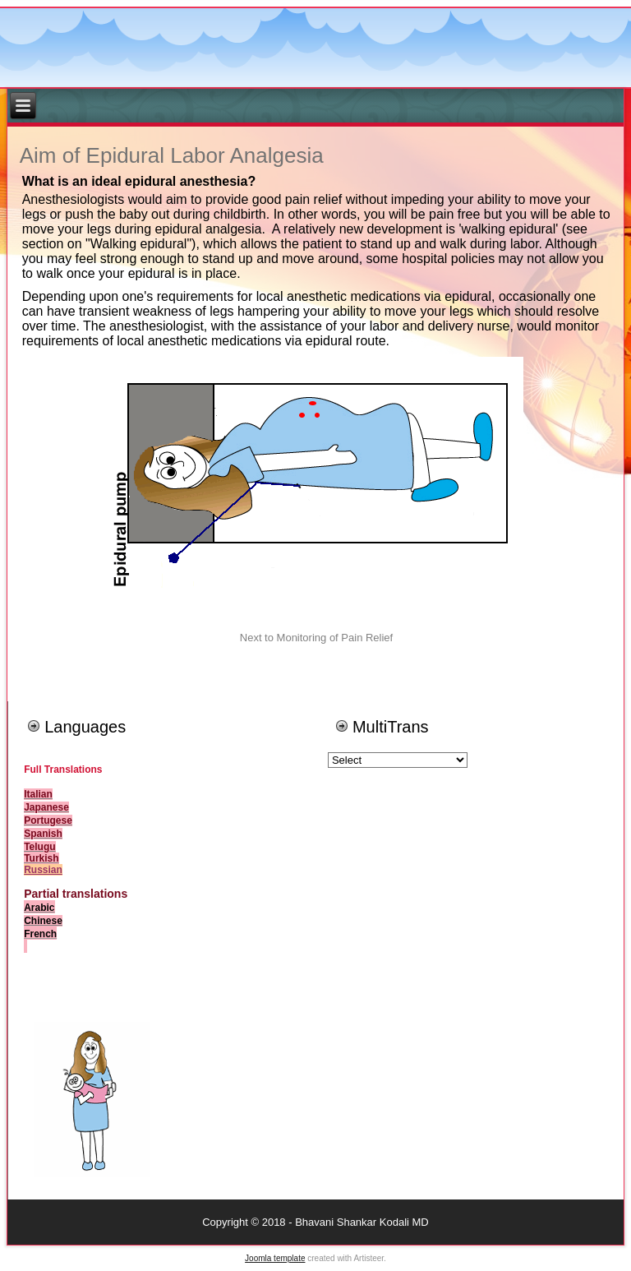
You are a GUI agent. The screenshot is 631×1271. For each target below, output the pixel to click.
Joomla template (275, 1258)
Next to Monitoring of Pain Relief (316, 637)
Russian (43, 870)
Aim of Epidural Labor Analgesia (172, 155)
